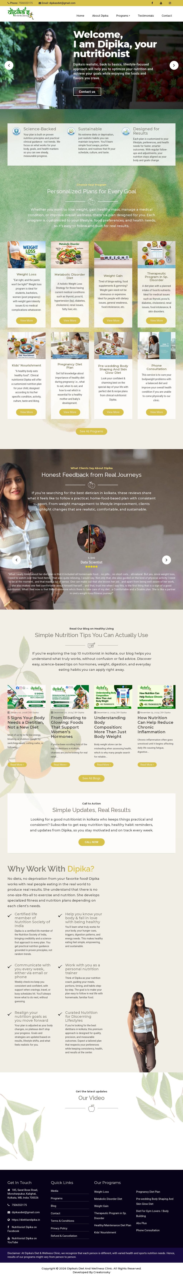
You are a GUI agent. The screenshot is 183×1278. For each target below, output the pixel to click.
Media (54, 1191)
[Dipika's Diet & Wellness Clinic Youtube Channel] (161, 3)
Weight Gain (101, 1206)
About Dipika (100, 15)
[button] (8, 65)
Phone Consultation (148, 1230)
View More (26, 320)
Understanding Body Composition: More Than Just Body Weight (110, 727)
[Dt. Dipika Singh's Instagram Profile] (170, 3)
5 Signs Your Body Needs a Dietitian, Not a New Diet (26, 722)
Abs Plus (141, 1223)
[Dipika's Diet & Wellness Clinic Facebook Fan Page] (152, 3)
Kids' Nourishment (105, 1232)
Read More (16, 764)
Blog (53, 1205)
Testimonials (146, 15)
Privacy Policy (59, 1228)
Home (80, 15)
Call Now (91, 842)
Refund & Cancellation (64, 1235)
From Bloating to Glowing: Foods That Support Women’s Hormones (68, 727)
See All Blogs (91, 778)
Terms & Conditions (62, 1220)
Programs (123, 15)
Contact (167, 15)
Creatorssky (101, 1272)
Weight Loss (101, 1191)
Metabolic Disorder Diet (108, 1199)
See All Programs (91, 431)
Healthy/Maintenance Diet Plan (112, 1225)
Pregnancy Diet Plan (148, 1191)
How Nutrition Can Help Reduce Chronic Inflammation (155, 724)
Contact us (87, 92)
